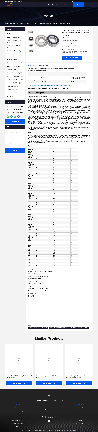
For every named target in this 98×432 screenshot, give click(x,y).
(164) (14, 33)
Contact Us (50, 4)
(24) (14, 83)
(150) (14, 41)
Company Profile (80, 408)
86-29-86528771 (88, 1)
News (79, 417)
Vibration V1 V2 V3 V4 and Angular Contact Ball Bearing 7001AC (19, 376)
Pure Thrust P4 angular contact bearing (78, 327)
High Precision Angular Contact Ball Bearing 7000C (48, 376)
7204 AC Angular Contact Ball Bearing (38, 327)
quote (78, 4)
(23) (12, 96)
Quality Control (79, 414)
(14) (14, 93)
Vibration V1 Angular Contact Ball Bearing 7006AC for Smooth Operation (77, 376)
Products (35, 4)
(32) (15, 76)
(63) (13, 37)
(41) (15, 66)
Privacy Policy (79, 423)
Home (28, 4)
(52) (14, 73)
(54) (14, 56)
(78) (14, 51)
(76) (14, 46)
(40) (13, 69)
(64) (13, 59)
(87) (14, 62)
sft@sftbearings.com (75, 1)
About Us (42, 4)
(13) (12, 89)
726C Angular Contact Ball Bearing (58, 327)
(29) (12, 86)
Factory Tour (80, 411)
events (57, 4)
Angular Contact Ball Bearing (23, 23)
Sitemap (80, 420)
